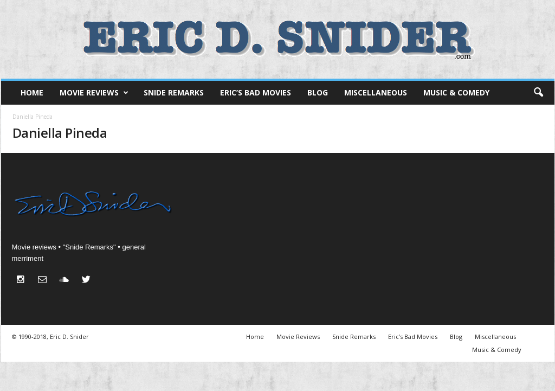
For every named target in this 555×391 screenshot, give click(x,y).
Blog (317, 92)
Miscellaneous (375, 92)
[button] (538, 93)
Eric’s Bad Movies (255, 92)
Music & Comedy (456, 92)
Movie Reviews (94, 93)
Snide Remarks (174, 92)
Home (32, 92)
